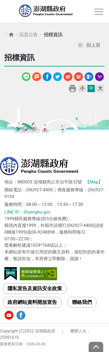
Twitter (57, 75)
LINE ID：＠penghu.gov (27, 212)
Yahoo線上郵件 (99, 75)
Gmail (78, 75)
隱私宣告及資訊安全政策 (35, 288)
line (27, 75)
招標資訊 (53, 34)
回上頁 (89, 45)
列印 (72, 88)
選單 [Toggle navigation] (98, 11)
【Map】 (94, 182)
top (96, 347)
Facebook (47, 75)
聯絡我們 (82, 302)
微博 (68, 75)
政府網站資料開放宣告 (32, 302)
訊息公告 (28, 34)
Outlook (89, 75)
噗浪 (36, 75)
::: (6, 34)
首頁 (11, 34)
